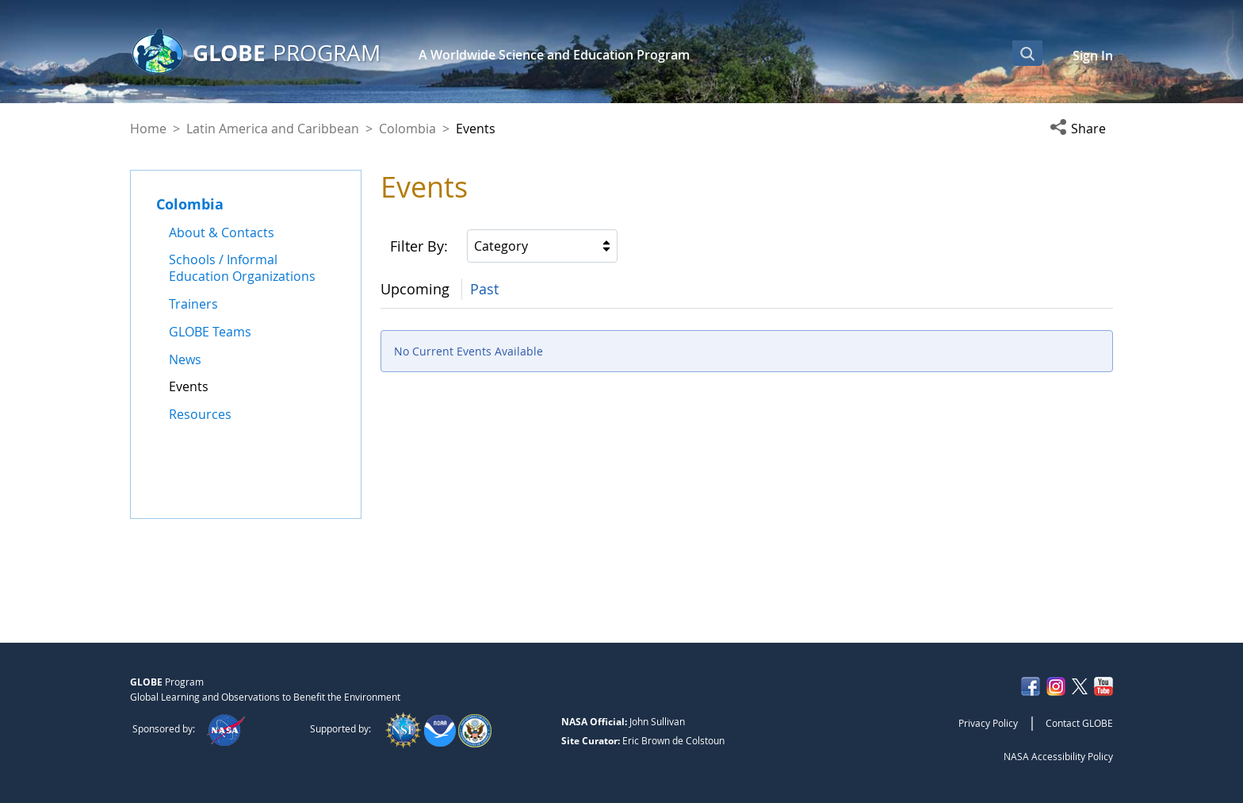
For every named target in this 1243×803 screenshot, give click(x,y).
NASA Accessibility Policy (1058, 756)
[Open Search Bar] (1027, 53)
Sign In (1093, 55)
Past (484, 288)
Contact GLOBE (1079, 723)
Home (148, 128)
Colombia (407, 128)
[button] (1081, 128)
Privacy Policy (988, 723)
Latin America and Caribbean (272, 128)
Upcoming (415, 288)
